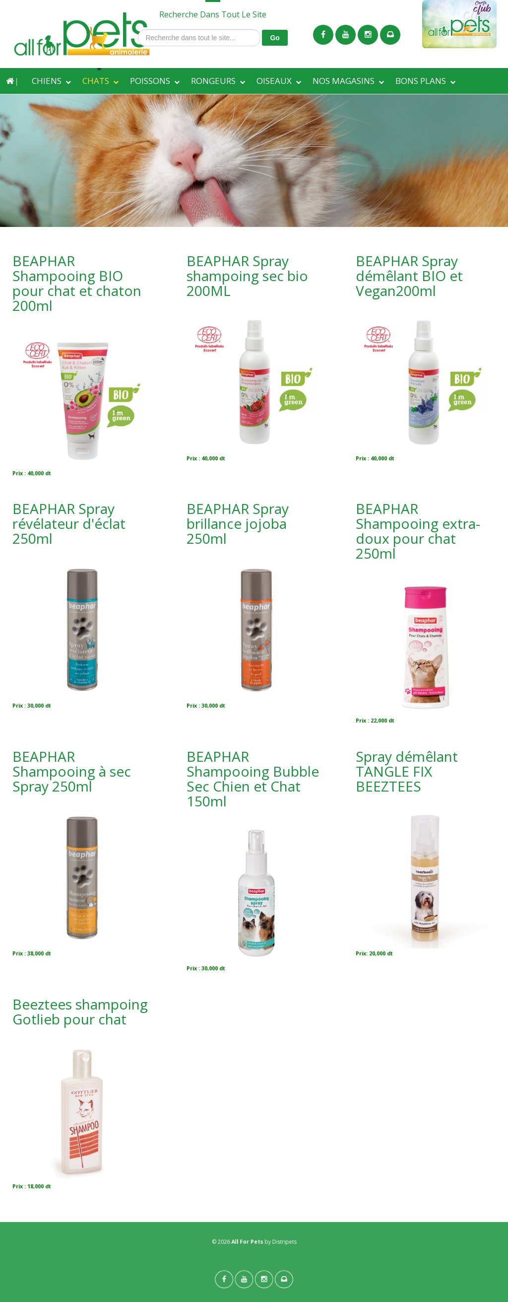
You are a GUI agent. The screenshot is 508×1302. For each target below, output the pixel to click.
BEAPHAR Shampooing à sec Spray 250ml (71, 771)
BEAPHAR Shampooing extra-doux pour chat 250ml (418, 531)
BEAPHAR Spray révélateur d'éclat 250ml (69, 523)
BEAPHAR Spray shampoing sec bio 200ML (247, 275)
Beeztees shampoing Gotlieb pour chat (80, 1011)
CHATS (95, 80)
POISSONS (150, 80)
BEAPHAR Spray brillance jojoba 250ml (238, 523)
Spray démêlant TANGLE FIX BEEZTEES (407, 771)
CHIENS (47, 80)
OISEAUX (274, 80)
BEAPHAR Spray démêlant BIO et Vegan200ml (409, 275)
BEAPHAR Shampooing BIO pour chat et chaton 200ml (76, 283)
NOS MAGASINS (344, 80)
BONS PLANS (420, 80)
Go (274, 38)
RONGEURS (213, 80)
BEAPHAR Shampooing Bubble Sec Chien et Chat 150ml (253, 778)
